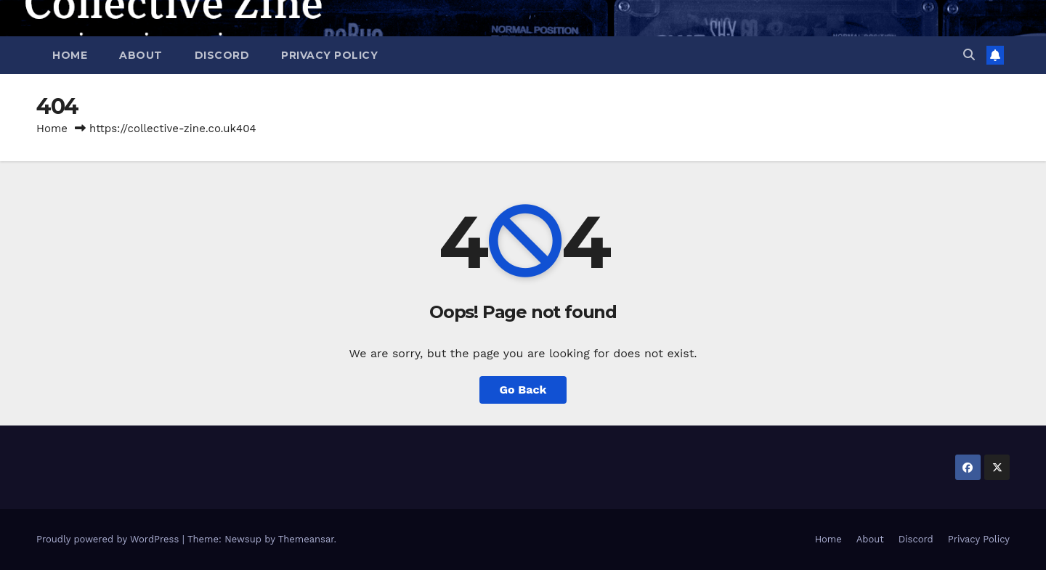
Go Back (523, 389)
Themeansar (306, 539)
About (141, 55)
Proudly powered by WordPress (109, 539)
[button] (969, 55)
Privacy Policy (329, 55)
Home (69, 55)
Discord (222, 55)
